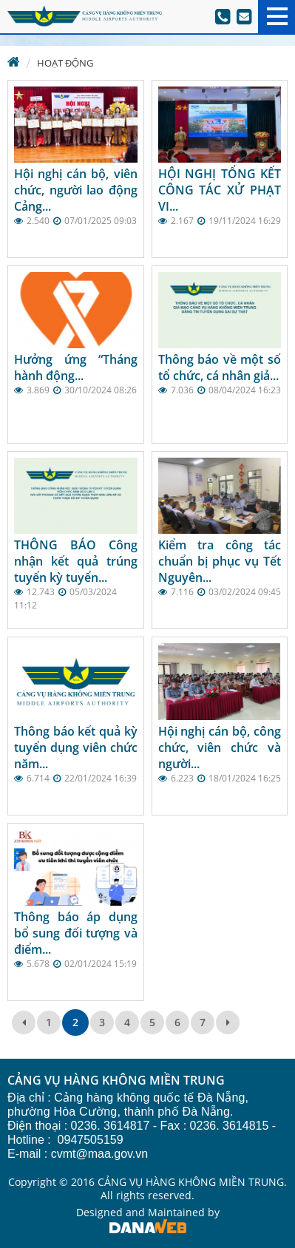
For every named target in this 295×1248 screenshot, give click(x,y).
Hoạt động (65, 62)
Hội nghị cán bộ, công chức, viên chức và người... (220, 747)
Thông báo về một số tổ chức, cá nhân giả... (220, 367)
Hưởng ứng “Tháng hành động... (76, 367)
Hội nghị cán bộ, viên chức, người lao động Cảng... (76, 190)
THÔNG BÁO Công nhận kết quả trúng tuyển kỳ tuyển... (76, 561)
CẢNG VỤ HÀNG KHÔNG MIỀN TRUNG (116, 1081)
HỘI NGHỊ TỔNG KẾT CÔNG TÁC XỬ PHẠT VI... (220, 190)
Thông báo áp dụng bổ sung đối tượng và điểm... (76, 933)
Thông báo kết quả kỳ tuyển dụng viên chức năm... (76, 747)
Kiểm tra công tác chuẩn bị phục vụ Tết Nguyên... (220, 561)
